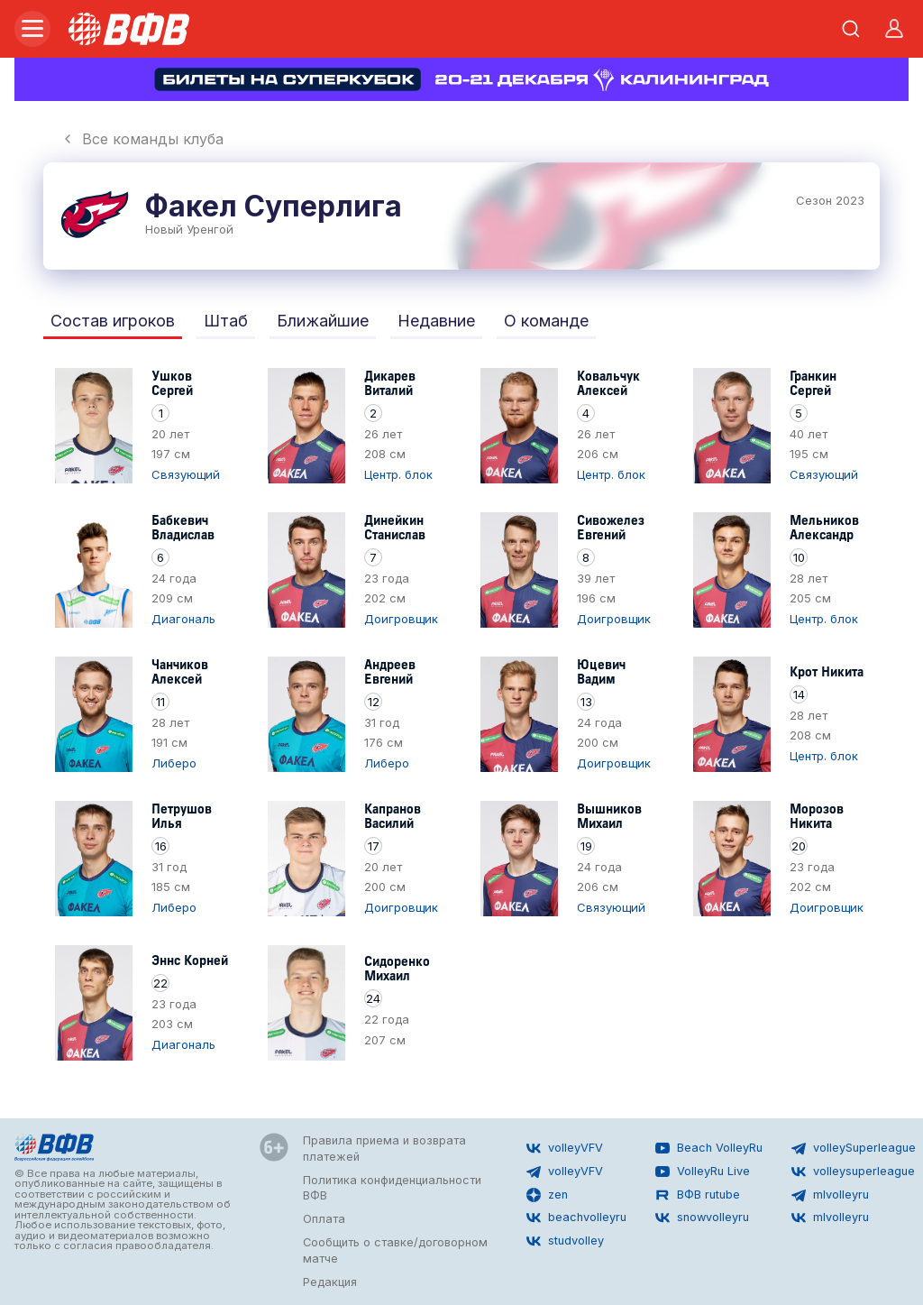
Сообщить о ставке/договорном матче (395, 1250)
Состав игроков (112, 320)
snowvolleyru (702, 1217)
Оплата (324, 1219)
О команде (546, 320)
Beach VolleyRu (709, 1148)
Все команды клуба (142, 139)
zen (547, 1195)
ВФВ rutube (697, 1195)
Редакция (330, 1282)
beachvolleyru (576, 1217)
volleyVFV (564, 1148)
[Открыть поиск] (850, 28)
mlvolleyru (830, 1195)
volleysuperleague (853, 1171)
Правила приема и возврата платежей (384, 1148)
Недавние (436, 320)
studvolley (565, 1241)
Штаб (226, 320)
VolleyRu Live (702, 1171)
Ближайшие (323, 320)
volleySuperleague (853, 1148)
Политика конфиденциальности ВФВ (392, 1188)
